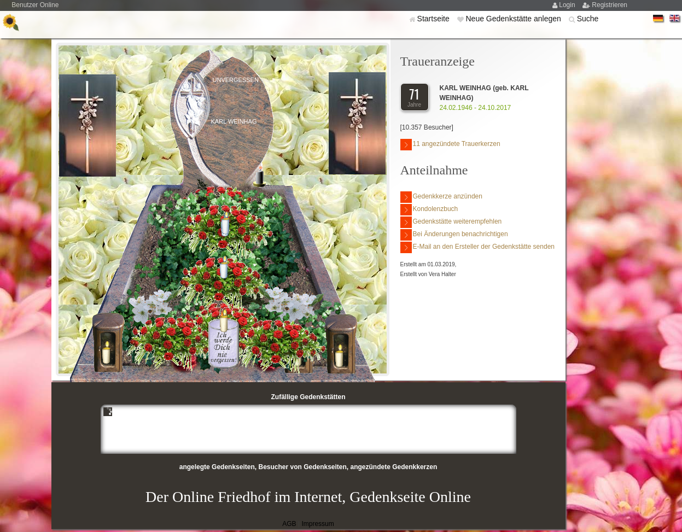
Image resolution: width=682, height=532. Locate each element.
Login (568, 5)
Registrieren (609, 5)
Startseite (434, 18)
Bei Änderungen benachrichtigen (454, 235)
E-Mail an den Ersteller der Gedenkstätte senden (477, 247)
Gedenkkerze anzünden (441, 197)
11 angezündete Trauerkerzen (450, 144)
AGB (289, 524)
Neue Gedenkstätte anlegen (514, 18)
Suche (588, 18)
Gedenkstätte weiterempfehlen (451, 222)
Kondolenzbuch (429, 209)
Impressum (317, 524)
